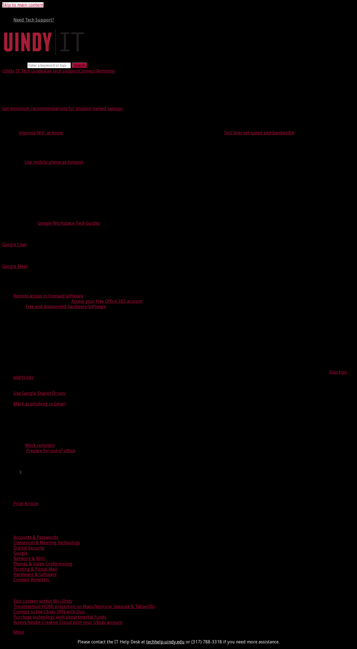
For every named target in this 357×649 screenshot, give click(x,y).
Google (20, 553)
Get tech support (62, 71)
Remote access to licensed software (48, 296)
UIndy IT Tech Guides (23, 71)
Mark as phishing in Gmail (39, 403)
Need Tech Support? (33, 20)
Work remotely (40, 445)
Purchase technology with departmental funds (59, 617)
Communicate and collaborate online (65, 190)
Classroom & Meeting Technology (46, 542)
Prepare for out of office (50, 450)
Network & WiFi (29, 558)
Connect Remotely (97, 71)
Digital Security (29, 548)
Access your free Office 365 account (107, 301)
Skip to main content (23, 5)
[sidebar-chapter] (184, 472)
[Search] (49, 65)
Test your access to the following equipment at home (91, 145)
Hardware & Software (35, 574)
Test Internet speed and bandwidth (259, 132)
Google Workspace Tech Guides (69, 223)
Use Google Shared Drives (39, 393)
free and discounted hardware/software (66, 306)
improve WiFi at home (41, 132)
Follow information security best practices (74, 319)
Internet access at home (44, 121)
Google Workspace (28, 202)
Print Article (25, 503)
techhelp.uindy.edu (165, 642)
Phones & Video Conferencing (42, 563)
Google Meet (14, 266)
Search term (14, 65)
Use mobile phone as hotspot (54, 162)
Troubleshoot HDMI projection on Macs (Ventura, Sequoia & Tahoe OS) (84, 606)
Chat (11, 234)
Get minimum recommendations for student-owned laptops (62, 108)
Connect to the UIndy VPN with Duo (49, 611)
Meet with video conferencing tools (49, 255)
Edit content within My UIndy (43, 601)
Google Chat (14, 244)
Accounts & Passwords (35, 537)
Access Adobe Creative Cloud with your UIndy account (67, 622)
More (18, 632)
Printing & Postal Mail (35, 569)
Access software (31, 284)
